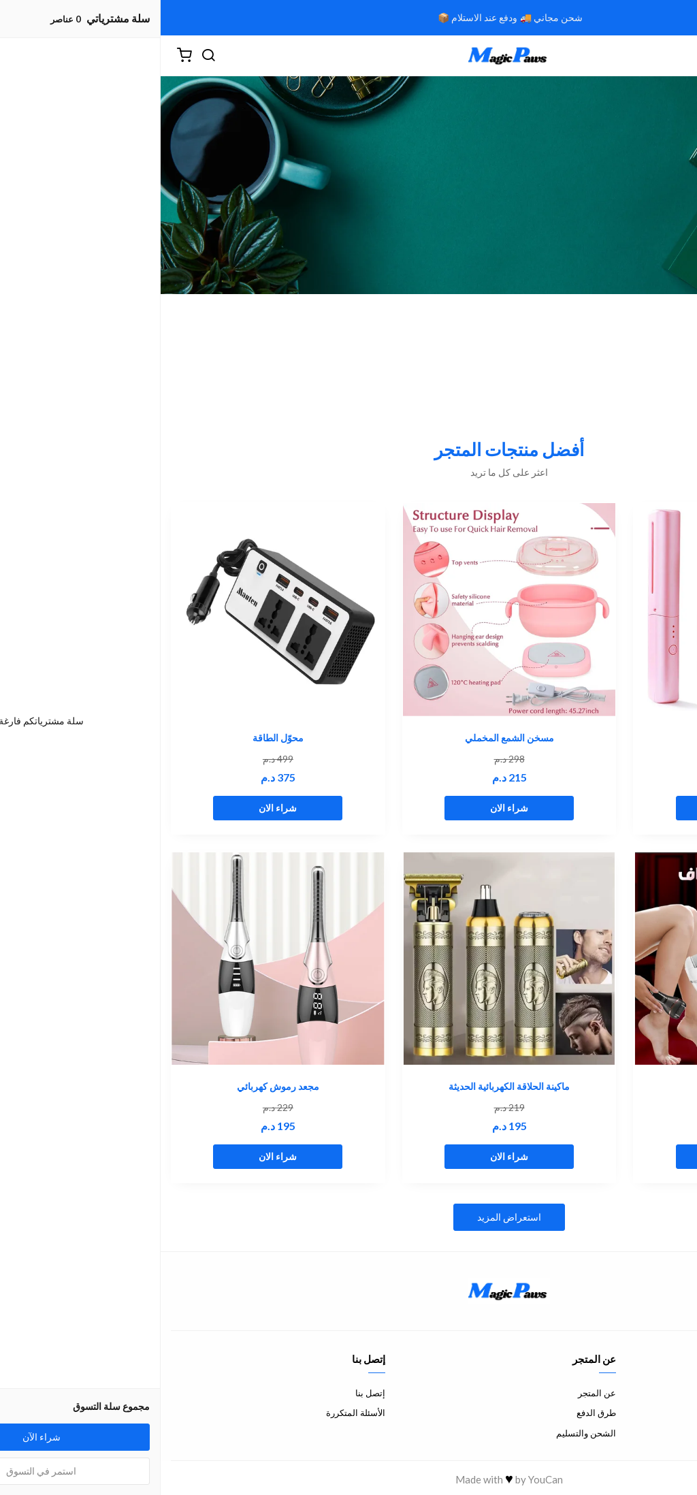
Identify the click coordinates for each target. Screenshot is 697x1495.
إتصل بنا (210, 1392)
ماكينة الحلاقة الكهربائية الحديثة (348, 1086)
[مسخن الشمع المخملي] (348, 609)
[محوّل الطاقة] (117, 609)
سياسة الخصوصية (654, 1433)
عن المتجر (436, 1392)
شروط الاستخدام (655, 1392)
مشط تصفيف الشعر (579, 737)
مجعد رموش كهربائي (117, 1086)
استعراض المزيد (348, 1217)
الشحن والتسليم (425, 1433)
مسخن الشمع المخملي (348, 737)
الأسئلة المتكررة (195, 1412)
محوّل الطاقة (117, 737)
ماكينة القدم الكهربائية (580, 1086)
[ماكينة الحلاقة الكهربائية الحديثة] (348, 958)
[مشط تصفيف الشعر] (579, 609)
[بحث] (47, 56)
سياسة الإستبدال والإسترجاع (635, 1412)
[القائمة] (676, 56)
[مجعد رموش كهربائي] (117, 958)
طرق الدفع (435, 1412)
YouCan (385, 1479)
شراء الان (580, 808)
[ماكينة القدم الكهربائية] (579, 958)
